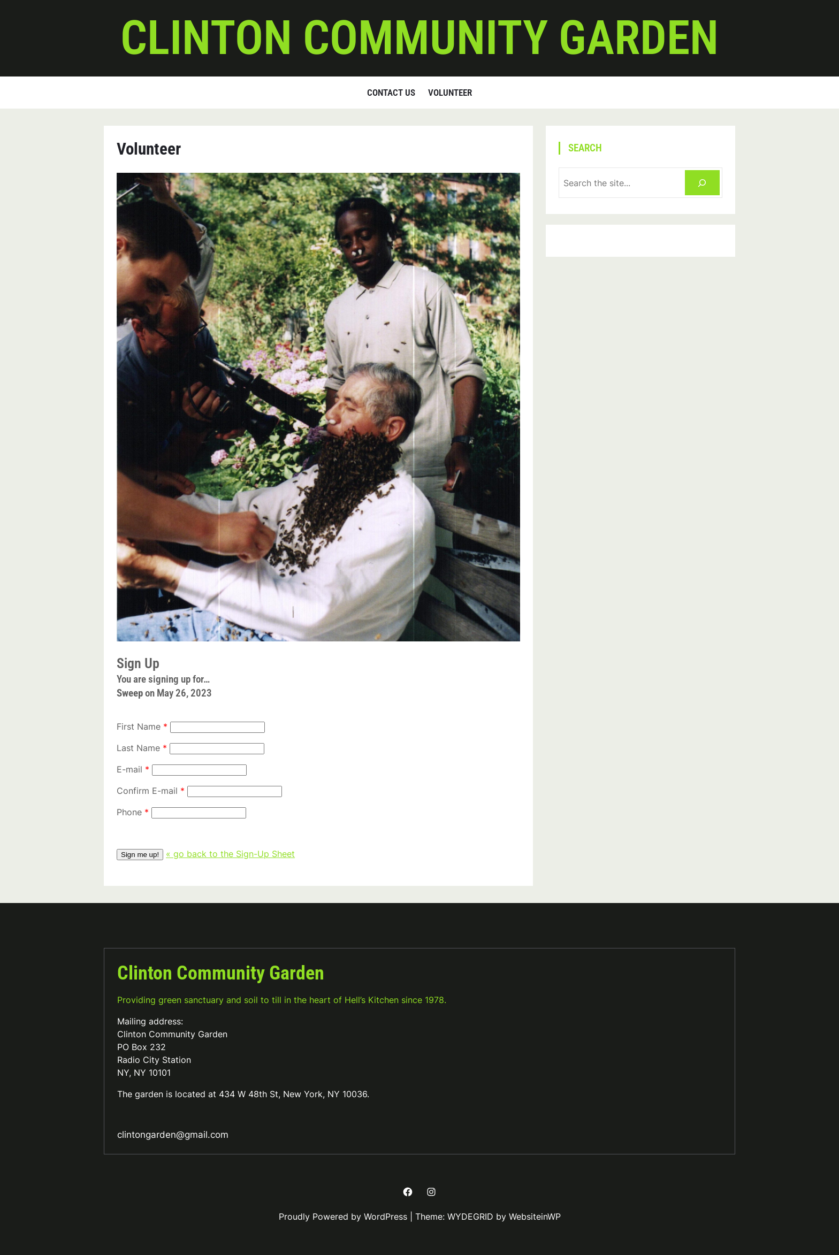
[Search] (702, 182)
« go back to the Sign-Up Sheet (230, 853)
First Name (139, 726)
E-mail (129, 769)
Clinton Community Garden (419, 38)
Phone (129, 812)
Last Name (138, 748)
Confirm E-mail (147, 790)
